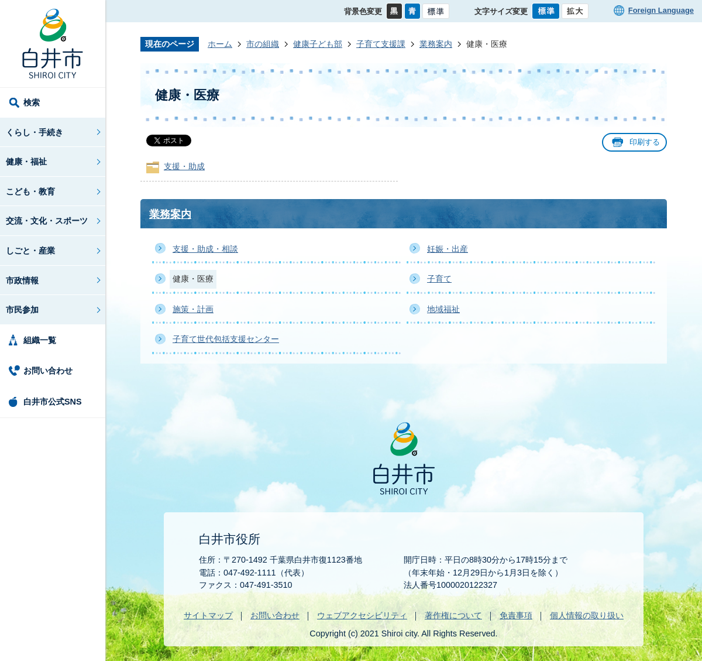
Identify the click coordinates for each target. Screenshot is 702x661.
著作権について (453, 615)
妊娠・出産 (447, 249)
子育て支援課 (380, 44)
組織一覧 (39, 340)
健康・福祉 (26, 161)
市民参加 (22, 309)
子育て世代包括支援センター (226, 339)
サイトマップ (208, 615)
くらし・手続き (34, 132)
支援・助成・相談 (205, 249)
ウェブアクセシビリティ (362, 615)
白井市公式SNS (52, 401)
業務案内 (435, 44)
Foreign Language (661, 10)
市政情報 (22, 280)
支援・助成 (184, 166)
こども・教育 (30, 191)
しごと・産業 (30, 250)
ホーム (220, 44)
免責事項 (516, 615)
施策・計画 (193, 309)
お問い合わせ (48, 370)
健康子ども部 (317, 44)
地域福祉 (443, 309)
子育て (439, 278)
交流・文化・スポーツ (47, 220)
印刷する (644, 142)
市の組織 (262, 44)
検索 (31, 102)
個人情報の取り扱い (587, 615)
